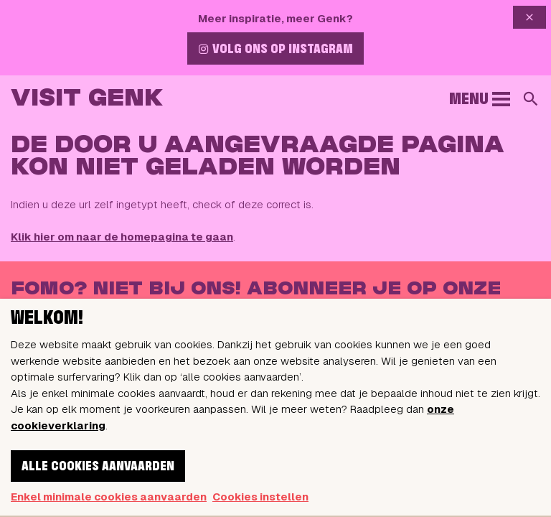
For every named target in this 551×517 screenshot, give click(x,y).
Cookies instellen (260, 496)
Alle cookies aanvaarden (98, 466)
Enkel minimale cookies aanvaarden (109, 496)
